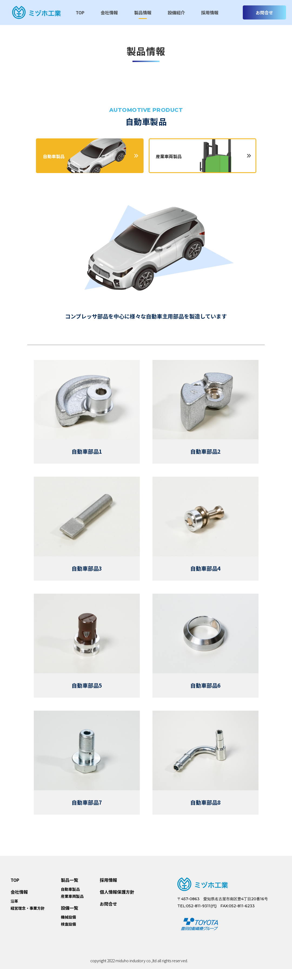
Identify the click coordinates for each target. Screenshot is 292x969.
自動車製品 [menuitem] (70, 889)
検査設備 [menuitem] (68, 924)
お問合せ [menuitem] (108, 903)
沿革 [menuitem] (14, 901)
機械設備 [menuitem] (68, 917)
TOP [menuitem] (80, 12)
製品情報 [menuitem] (142, 12)
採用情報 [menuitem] (209, 12)
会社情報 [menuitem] (109, 12)
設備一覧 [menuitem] (69, 907)
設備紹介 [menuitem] (176, 12)
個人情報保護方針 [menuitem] (117, 891)
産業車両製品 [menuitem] (72, 896)
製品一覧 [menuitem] (69, 879)
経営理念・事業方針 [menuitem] (28, 908)
